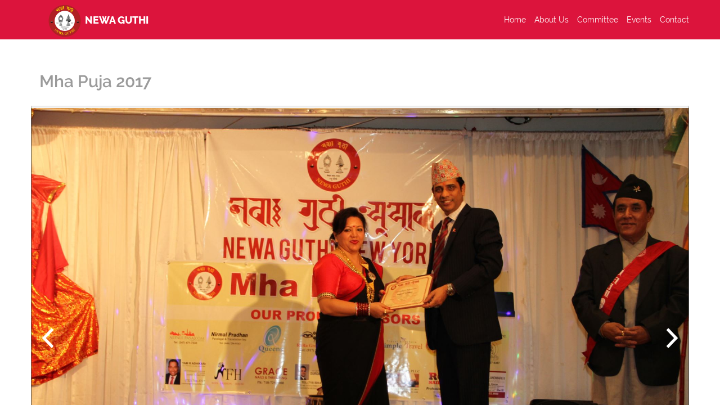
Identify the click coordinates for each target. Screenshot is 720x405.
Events (639, 19)
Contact (674, 19)
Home (515, 19)
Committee (597, 19)
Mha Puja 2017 (95, 81)
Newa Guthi (96, 20)
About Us (551, 19)
